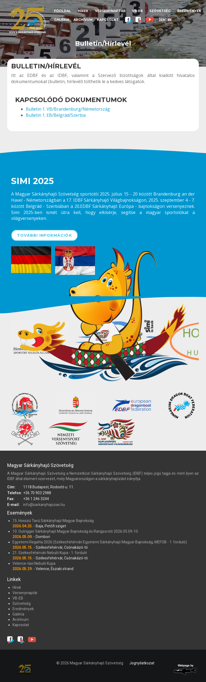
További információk (44, 235)
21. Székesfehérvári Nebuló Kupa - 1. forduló (50, 553)
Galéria (61, 20)
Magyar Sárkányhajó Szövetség (27, 19)
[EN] (165, 20)
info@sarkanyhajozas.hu (44, 504)
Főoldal (62, 11)
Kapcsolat (107, 20)
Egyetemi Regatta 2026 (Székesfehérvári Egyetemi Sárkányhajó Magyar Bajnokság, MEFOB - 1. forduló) (100, 542)
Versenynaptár (110, 11)
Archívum (83, 20)
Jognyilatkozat (141, 663)
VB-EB (137, 11)
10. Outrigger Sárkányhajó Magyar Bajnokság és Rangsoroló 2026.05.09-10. (76, 531)
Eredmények (189, 11)
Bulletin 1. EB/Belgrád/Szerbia (56, 115)
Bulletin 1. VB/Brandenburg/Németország (68, 109)
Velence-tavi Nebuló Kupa (34, 563)
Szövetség (160, 11)
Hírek (83, 11)
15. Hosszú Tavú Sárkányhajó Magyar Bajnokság (53, 521)
